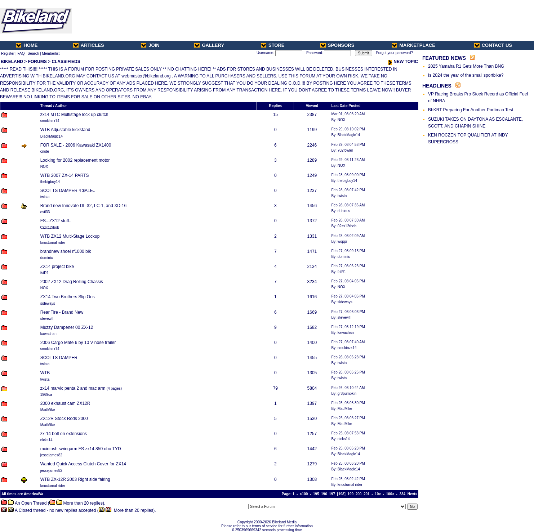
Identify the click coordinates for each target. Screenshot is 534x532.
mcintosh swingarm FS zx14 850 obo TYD (80, 448)
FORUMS (37, 61)
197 (332, 494)
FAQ (21, 53)
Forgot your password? (394, 53)
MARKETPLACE (413, 45)
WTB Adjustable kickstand (65, 129)
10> (378, 494)
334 (403, 494)
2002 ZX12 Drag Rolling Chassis (71, 281)
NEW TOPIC (403, 61)
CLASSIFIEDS (66, 61)
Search (33, 53)
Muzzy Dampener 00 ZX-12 (66, 327)
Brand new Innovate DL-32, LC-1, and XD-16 (83, 205)
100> (390, 494)
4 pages (114, 388)
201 (367, 494)
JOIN (150, 45)
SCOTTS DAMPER (58, 357)
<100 (304, 494)
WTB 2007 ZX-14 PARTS (64, 175)
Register (7, 53)
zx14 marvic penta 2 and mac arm (73, 388)
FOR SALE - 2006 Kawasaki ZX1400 (75, 145)
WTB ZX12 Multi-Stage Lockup (70, 236)
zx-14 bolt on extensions (63, 433)
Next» (412, 494)
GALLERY (209, 45)
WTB (45, 372)
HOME (26, 45)
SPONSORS (337, 45)
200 (359, 494)
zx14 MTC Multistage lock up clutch (74, 114)
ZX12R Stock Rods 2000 (64, 418)
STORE (273, 45)
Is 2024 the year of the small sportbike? (465, 75)
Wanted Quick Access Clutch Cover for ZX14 (83, 463)
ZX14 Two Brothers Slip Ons (67, 296)
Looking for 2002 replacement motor (75, 160)
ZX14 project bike (57, 266)
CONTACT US (493, 45)
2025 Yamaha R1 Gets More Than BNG (466, 66)
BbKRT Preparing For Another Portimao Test (470, 109)
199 (350, 494)
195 (316, 494)
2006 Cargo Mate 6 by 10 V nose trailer (78, 342)
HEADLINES (436, 86)
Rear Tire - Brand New (61, 312)
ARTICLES (88, 45)
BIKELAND (12, 61)
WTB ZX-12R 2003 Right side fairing (75, 479)
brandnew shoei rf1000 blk (65, 251)
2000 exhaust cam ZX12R (65, 403)
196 (324, 494)
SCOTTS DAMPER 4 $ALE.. (67, 190)
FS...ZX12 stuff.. (55, 220)
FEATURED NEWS (444, 58)
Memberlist (50, 53)
